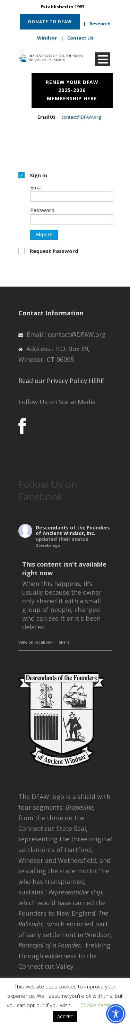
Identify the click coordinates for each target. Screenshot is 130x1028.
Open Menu (102, 59)
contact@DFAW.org (81, 117)
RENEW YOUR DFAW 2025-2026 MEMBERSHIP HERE (72, 90)
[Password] (71, 219)
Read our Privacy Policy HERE (61, 380)
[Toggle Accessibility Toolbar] (116, 1014)
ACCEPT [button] (65, 1016)
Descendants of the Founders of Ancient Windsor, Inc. (73, 530)
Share (64, 642)
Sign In (44, 234)
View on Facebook (35, 642)
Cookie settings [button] (98, 1005)
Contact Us (80, 38)
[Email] (71, 197)
